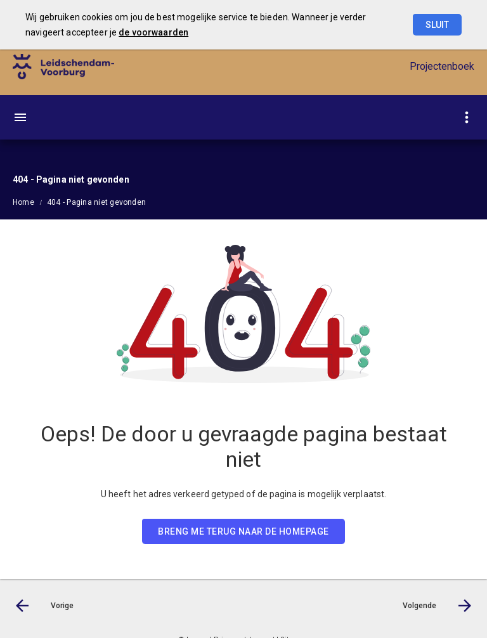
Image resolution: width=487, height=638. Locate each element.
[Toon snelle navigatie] (466, 118)
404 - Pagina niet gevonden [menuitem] (96, 202)
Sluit (437, 25)
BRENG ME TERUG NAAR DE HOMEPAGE (243, 531)
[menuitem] (30, 201)
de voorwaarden (153, 32)
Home (23, 202)
